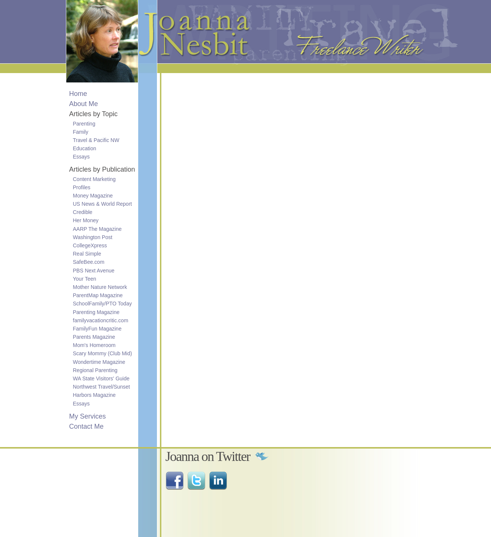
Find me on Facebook (175, 481)
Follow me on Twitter (196, 481)
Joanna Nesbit (158, 32)
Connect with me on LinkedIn (218, 481)
